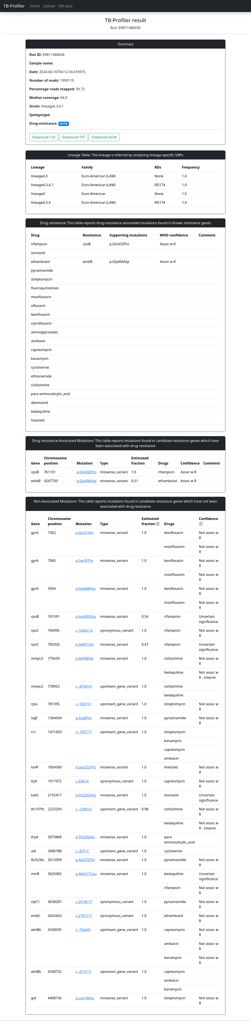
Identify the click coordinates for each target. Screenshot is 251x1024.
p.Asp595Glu (86, 616)
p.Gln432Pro (86, 472)
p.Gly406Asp (86, 480)
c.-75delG (83, 929)
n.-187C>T (84, 732)
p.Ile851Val (84, 644)
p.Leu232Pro (86, 767)
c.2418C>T (84, 901)
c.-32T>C (82, 851)
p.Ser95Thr (84, 560)
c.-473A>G (84, 686)
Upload (49, 6)
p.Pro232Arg (86, 795)
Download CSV (43, 137)
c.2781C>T (84, 915)
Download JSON (104, 137)
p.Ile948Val (84, 658)
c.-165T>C (83, 704)
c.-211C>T (83, 971)
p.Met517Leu (86, 873)
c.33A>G (82, 781)
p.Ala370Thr (85, 859)
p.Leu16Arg (85, 998)
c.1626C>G (84, 630)
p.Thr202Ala (85, 837)
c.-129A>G (84, 809)
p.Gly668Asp (85, 588)
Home (35, 6)
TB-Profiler (14, 6)
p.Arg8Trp (83, 718)
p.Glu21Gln (84, 532)
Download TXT (73, 137)
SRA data (65, 6)
